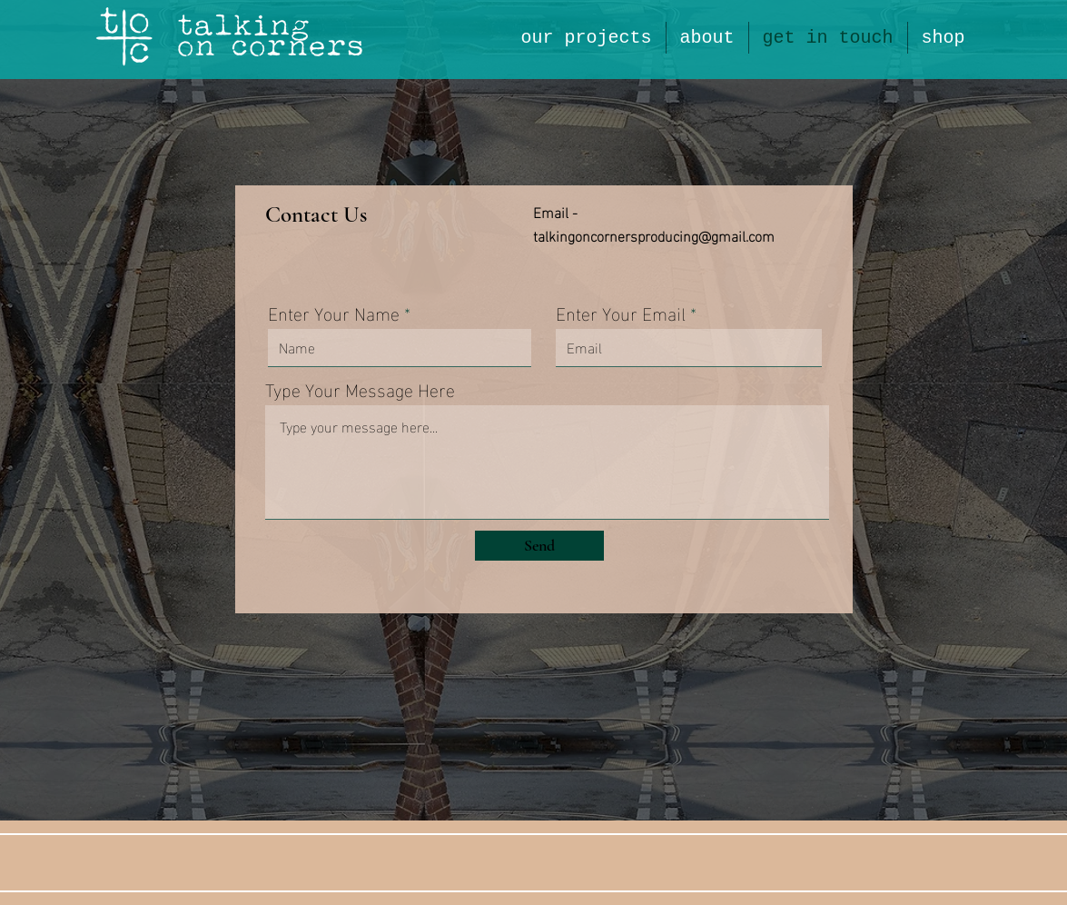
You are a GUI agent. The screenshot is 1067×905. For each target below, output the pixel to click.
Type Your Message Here (360, 388)
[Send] (539, 546)
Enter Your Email (621, 312)
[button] (707, 38)
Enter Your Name (334, 312)
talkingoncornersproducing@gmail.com (654, 235)
